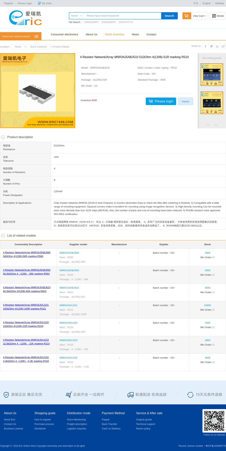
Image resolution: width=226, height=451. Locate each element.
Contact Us (10, 424)
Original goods (144, 419)
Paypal (105, 419)
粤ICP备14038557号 (215, 446)
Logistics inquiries (76, 428)
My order (45, 3)
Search (169, 15)
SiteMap (219, 3)
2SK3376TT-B (126, 22)
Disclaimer (40, 428)
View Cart (194, 15)
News (135, 34)
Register (8, 3)
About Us (91, 34)
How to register (42, 419)
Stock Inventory (114, 34)
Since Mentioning (76, 419)
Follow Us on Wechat (214, 422)
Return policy (143, 428)
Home (18, 46)
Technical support (145, 424)
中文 (195, 3)
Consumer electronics (64, 34)
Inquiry (185, 101)
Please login (164, 101)
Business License (13, 428)
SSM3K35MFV (91, 22)
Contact (151, 34)
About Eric (9, 419)
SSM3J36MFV (109, 22)
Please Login (25, 3)
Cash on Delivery (111, 428)
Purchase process (44, 424)
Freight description (77, 424)
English (207, 3)
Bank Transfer (109, 424)
